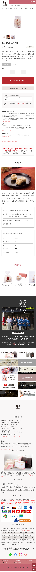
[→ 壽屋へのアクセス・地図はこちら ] (10, 436)
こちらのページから (20, 103)
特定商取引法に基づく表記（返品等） (10, 141)
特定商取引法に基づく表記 (10, 548)
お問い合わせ (24, 549)
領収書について (5, 136)
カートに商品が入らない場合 (7, 449)
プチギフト (6, 562)
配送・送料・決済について (8, 121)
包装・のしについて (6, 130)
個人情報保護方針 (24, 548)
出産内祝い (30, 560)
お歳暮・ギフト (6, 560)
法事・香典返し (18, 562)
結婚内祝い (18, 560)
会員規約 (15, 549)
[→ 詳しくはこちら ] (22, 503)
